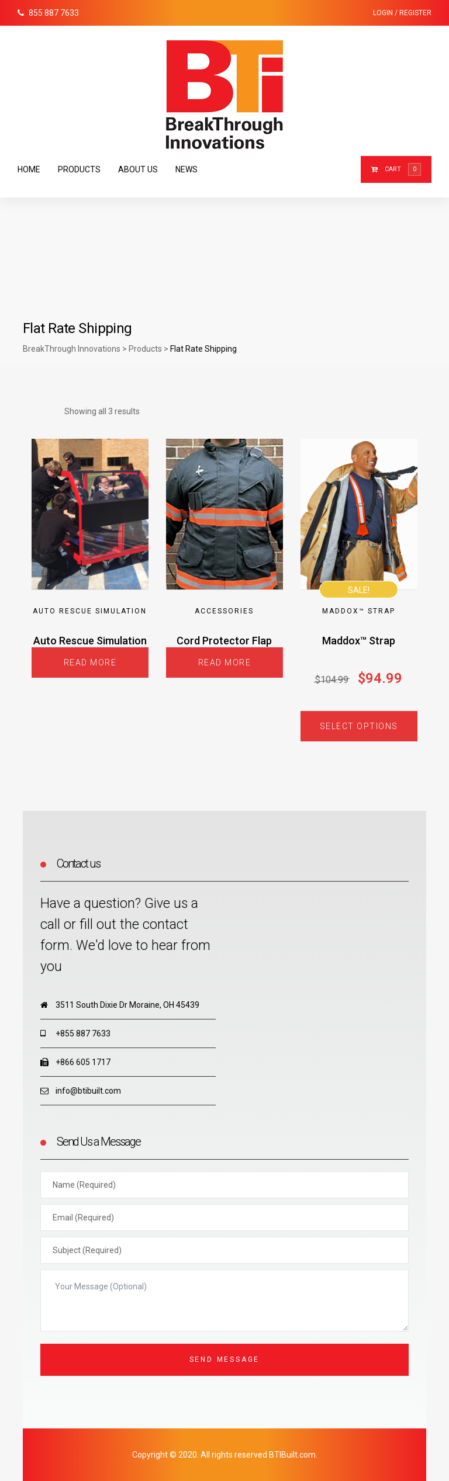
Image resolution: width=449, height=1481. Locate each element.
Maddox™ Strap (358, 611)
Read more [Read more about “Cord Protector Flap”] (224, 662)
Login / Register (402, 13)
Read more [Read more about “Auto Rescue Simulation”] (90, 662)
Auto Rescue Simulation (90, 611)
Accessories (224, 611)
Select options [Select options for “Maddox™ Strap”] (359, 726)
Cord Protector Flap (224, 640)
